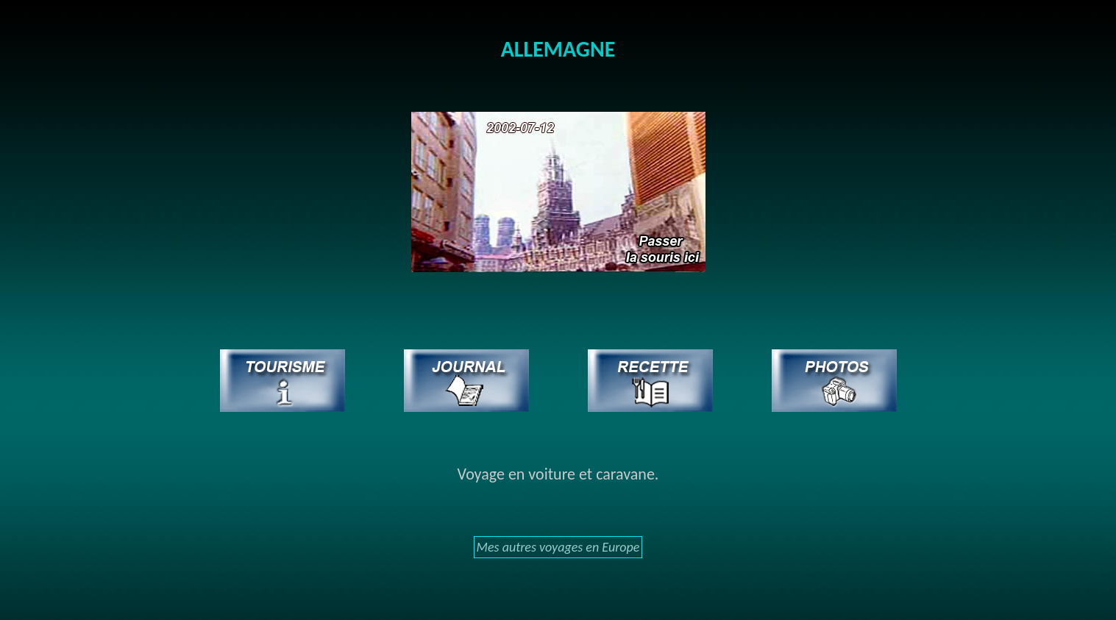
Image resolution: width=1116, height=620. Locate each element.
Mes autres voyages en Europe (558, 547)
